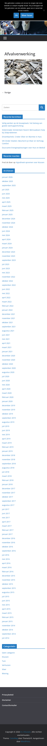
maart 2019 (7, 443)
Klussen (5, 657)
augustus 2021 (8, 331)
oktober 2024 (7, 227)
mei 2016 (6, 559)
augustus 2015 (8, 592)
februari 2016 (7, 571)
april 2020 (6, 389)
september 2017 (9, 501)
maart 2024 (7, 243)
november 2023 (8, 256)
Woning (5, 673)
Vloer (4, 669)
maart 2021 (7, 347)
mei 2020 (6, 385)
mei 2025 (6, 198)
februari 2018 (7, 480)
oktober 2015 (7, 584)
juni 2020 (6, 380)
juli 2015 (5, 596)
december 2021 (8, 314)
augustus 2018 (8, 468)
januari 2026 (7, 177)
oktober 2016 (7, 546)
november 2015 (8, 580)
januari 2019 (7, 451)
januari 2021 (7, 351)
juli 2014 (5, 638)
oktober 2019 (7, 414)
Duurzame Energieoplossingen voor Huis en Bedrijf (23, 147)
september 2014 (9, 634)
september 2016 (9, 551)
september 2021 (9, 326)
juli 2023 (5, 264)
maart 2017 (7, 526)
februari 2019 (7, 447)
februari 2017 (7, 530)
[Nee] (44, 10)
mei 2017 (6, 517)
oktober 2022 (7, 281)
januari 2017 (7, 534)
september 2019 (9, 418)
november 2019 (8, 409)
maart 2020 (7, 393)
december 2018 (8, 455)
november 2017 (8, 492)
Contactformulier (9, 705)
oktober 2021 (7, 322)
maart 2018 (7, 476)
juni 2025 (6, 194)
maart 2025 (7, 206)
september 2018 (9, 463)
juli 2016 (5, 555)
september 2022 (9, 285)
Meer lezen (27, 15)
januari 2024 (7, 247)
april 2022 (6, 297)
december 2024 (8, 218)
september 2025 (9, 185)
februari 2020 (7, 397)
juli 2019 (5, 426)
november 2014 (8, 625)
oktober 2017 (7, 497)
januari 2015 (7, 621)
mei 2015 (6, 605)
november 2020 (8, 360)
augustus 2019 (8, 422)
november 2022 (8, 277)
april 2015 (6, 609)
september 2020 (9, 368)
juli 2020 (5, 376)
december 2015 (8, 576)
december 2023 (8, 252)
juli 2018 (5, 472)
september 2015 (9, 588)
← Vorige (6, 92)
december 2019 (8, 405)
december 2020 (8, 355)
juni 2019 (6, 430)
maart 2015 (7, 613)
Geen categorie (8, 653)
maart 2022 (7, 301)
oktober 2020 (7, 364)
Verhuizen (6, 665)
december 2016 (8, 538)
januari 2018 (7, 484)
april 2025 (6, 202)
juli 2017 (5, 509)
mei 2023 (6, 272)
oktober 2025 (7, 181)
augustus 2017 (8, 505)
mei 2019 (6, 434)
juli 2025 (5, 189)
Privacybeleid (7, 695)
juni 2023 (6, 268)
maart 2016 (7, 567)
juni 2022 (6, 289)
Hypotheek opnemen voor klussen (30, 162)
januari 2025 (7, 214)
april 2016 (6, 563)
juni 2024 (6, 231)
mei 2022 (6, 293)
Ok (16, 15)
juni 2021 (6, 335)
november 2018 (8, 459)
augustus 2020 (8, 372)
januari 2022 (7, 310)
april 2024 (6, 239)
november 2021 (8, 318)
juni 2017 (6, 513)
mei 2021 (6, 339)
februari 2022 (7, 306)
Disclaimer (6, 700)
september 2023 (9, 260)
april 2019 (6, 438)
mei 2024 (6, 235)
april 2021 (6, 343)
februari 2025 (7, 210)
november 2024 (8, 223)
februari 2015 (7, 617)
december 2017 (8, 488)
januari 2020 (7, 401)
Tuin (4, 661)
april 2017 (6, 522)
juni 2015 (6, 600)
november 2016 (8, 542)
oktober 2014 (7, 629)
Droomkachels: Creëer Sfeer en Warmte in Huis (22, 137)
